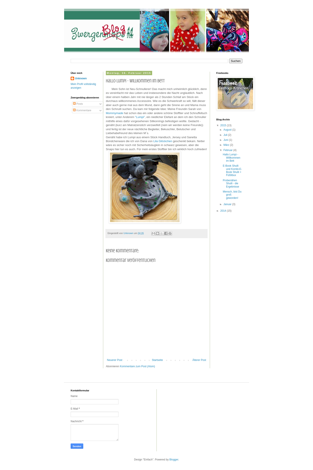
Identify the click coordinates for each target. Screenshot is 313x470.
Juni (226, 139)
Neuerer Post (114, 360)
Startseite (157, 360)
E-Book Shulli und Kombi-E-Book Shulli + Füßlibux (232, 170)
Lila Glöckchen (162, 141)
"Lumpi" (140, 117)
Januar (227, 204)
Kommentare (82, 110)
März (226, 144)
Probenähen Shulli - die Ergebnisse (231, 183)
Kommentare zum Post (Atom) (137, 366)
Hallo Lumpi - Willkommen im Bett (231, 157)
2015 (223, 125)
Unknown (81, 78)
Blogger (173, 459)
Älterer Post (199, 360)
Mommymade (114, 113)
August (227, 129)
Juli (225, 134)
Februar (228, 150)
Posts (78, 103)
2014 (223, 210)
